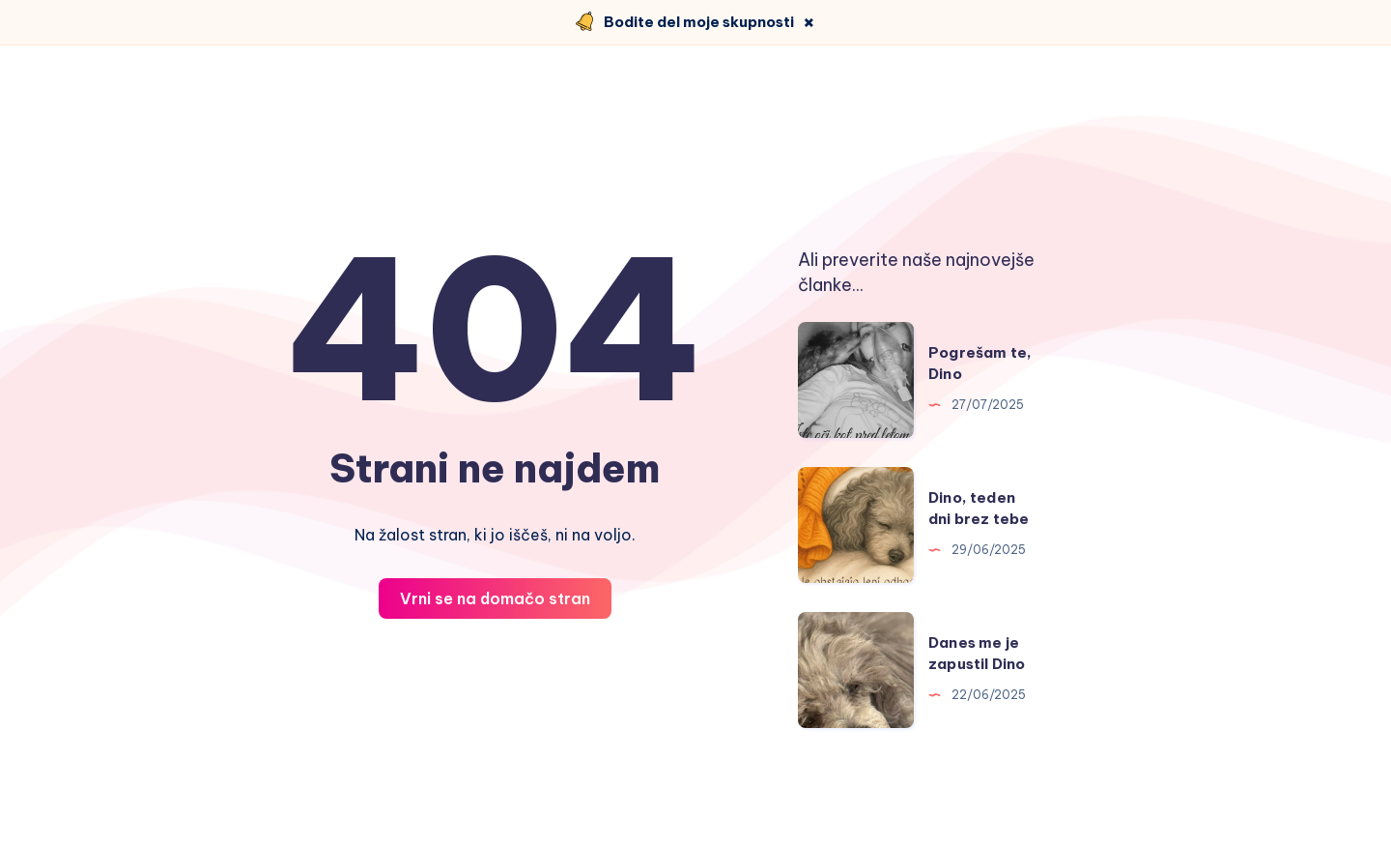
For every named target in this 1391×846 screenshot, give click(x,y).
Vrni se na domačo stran (495, 598)
